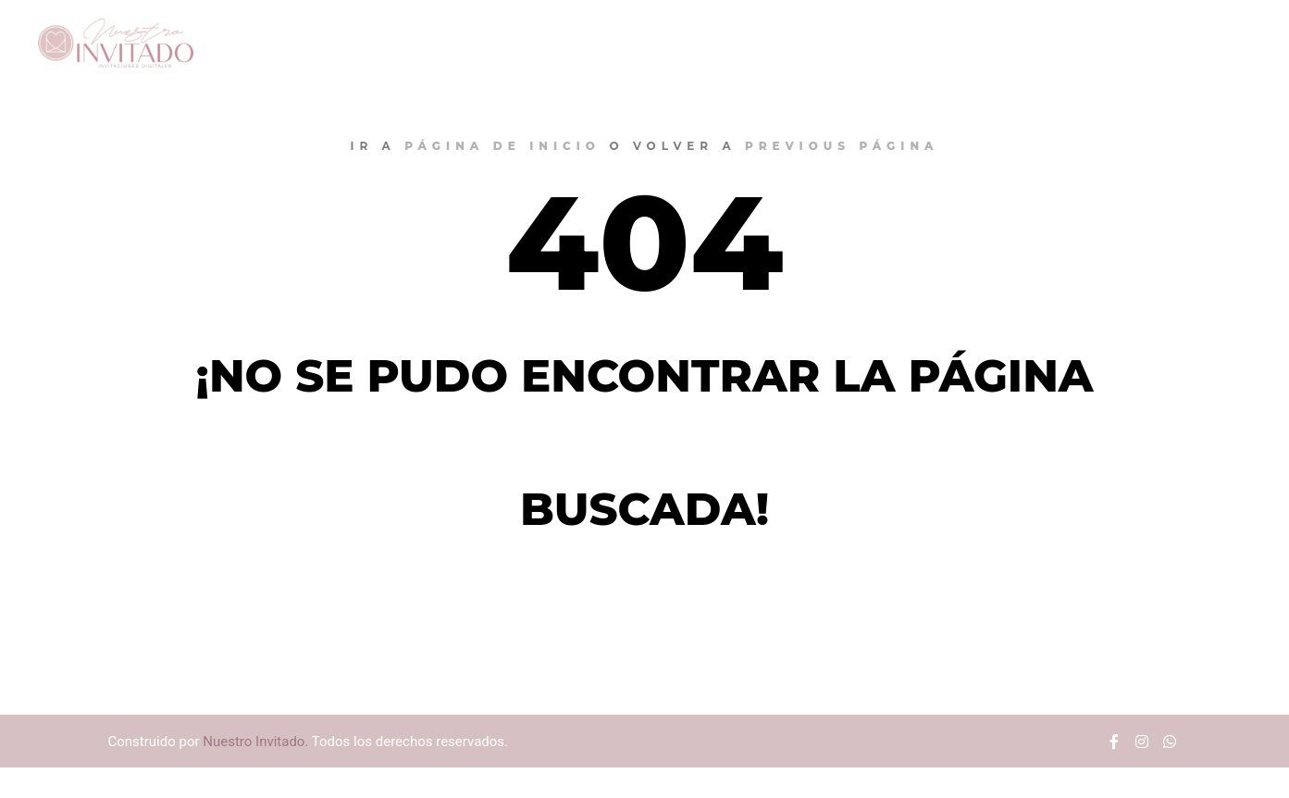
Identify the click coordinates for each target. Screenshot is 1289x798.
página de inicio (502, 146)
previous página (842, 146)
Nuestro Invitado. (255, 741)
